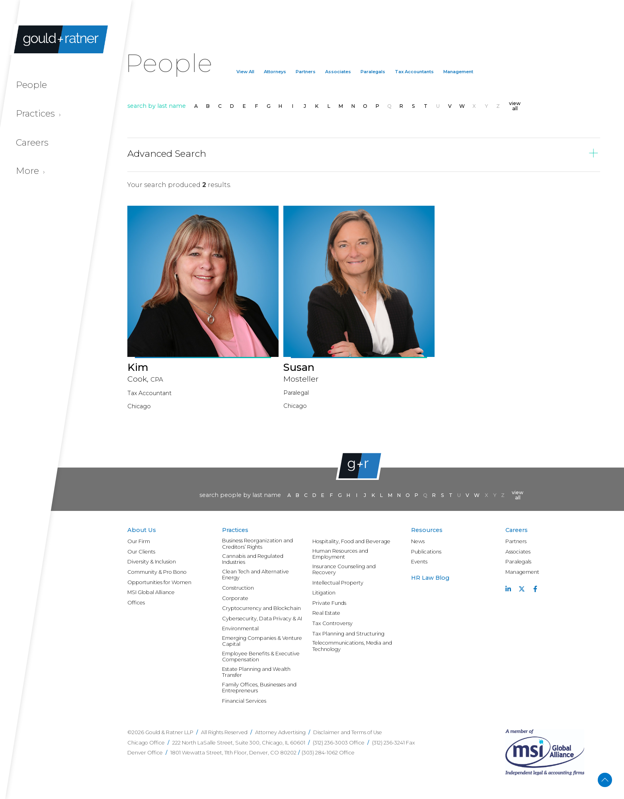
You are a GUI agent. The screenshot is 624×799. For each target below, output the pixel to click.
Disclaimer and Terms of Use (347, 732)
